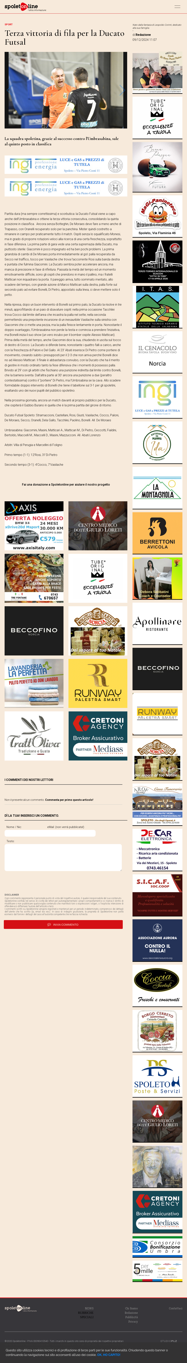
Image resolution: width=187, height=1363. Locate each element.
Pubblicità (131, 1317)
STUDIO (168, 1341)
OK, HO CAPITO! (108, 1355)
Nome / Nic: (14, 827)
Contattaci (175, 1308)
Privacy (133, 1322)
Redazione (131, 1313)
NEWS (89, 1308)
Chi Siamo (131, 1308)
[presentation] (34, 882)
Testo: (11, 841)
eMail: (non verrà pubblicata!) (81, 827)
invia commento (63, 924)
